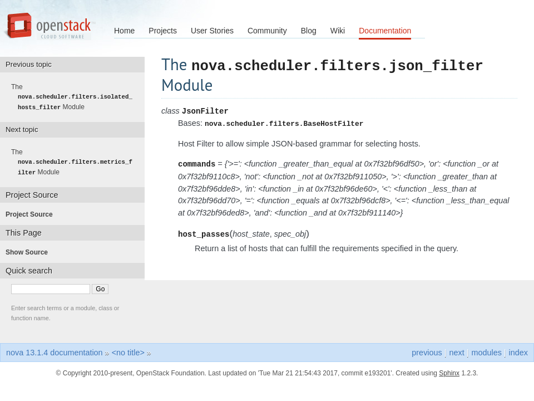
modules (486, 351)
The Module (75, 97)
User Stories (212, 30)
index (518, 351)
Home (124, 30)
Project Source (32, 213)
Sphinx (449, 372)
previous (427, 351)
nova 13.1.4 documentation (54, 351)
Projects (163, 30)
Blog (309, 30)
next (456, 351)
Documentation (385, 30)
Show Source (30, 251)
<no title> (128, 351)
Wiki (337, 30)
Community (267, 30)
